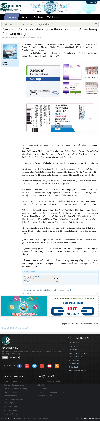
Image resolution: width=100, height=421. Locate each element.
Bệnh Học (41, 385)
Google (25, 17)
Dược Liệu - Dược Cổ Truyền (49, 381)
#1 (98, 293)
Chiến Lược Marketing (12, 381)
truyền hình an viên (28, 290)
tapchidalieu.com (10, 407)
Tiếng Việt (79, 418)
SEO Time (11, 418)
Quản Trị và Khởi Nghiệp (13, 399)
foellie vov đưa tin (10, 414)
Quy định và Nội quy (92, 418)
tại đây (69, 290)
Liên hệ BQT (9, 403)
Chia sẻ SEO (7, 328)
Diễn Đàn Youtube (11, 392)
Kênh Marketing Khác (12, 396)
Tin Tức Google (74, 343)
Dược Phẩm (17, 37)
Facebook (38, 17)
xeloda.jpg (36, 276)
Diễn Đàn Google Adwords (14, 385)
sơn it (33, 37)
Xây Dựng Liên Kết (75, 356)
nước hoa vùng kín (45, 396)
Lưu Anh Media (74, 363)
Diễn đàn (11, 17)
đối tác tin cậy (74, 367)
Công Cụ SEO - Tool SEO (78, 353)
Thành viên (52, 17)
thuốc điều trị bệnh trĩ (51, 290)
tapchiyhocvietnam (11, 410)
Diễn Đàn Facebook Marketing (15, 389)
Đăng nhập (92, 2)
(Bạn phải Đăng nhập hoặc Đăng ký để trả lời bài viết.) (80, 324)
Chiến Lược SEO (75, 349)
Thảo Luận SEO (74, 346)
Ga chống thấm (74, 370)
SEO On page (74, 360)
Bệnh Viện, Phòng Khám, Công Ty (51, 392)
